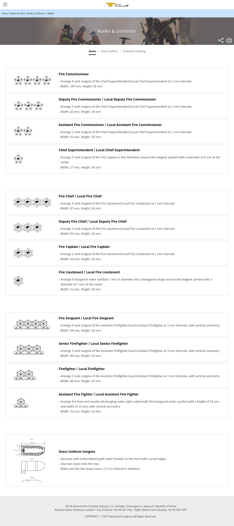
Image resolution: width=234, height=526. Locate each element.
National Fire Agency (117, 4)
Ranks (92, 51)
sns (221, 40)
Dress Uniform (109, 51)
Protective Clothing (134, 51)
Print (229, 40)
